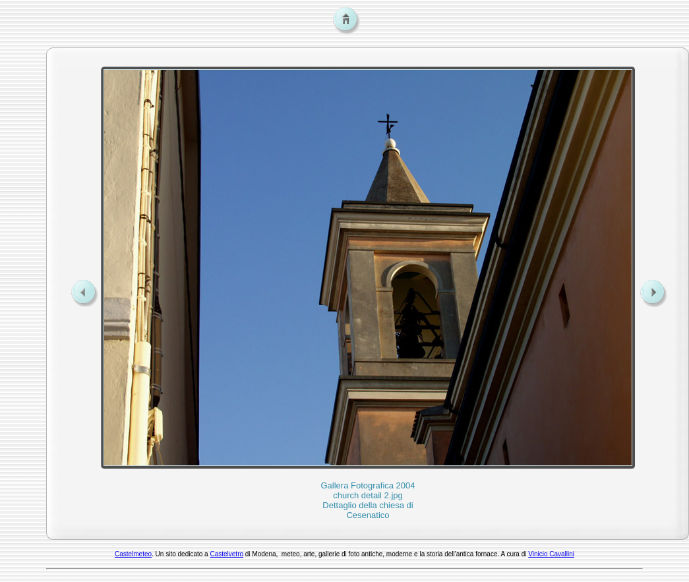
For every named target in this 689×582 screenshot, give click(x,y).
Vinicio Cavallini (551, 554)
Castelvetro (226, 554)
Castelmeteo (133, 554)
